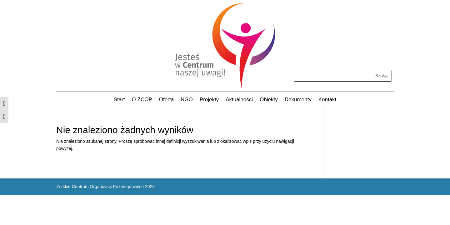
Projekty (209, 100)
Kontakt (327, 100)
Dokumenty (298, 100)
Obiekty (269, 100)
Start (119, 100)
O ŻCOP (142, 100)
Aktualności (239, 100)
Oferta (166, 100)
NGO (187, 100)
